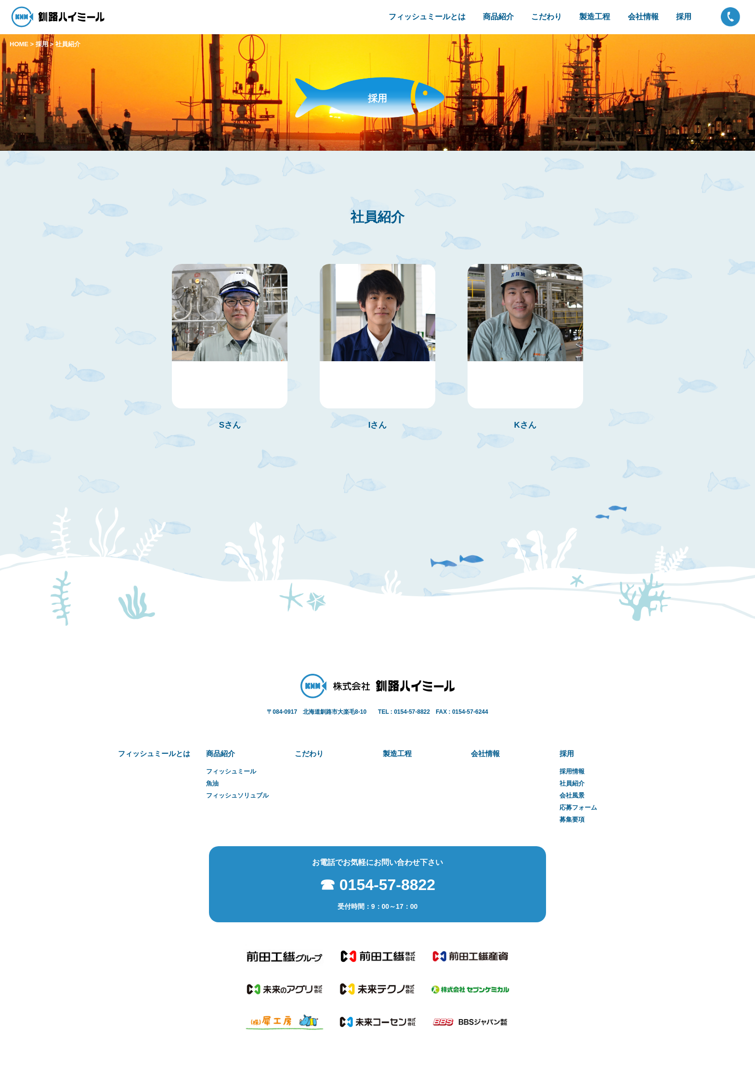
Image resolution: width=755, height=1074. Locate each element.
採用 (683, 17)
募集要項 (572, 819)
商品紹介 (498, 17)
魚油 (212, 783)
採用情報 (572, 771)
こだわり (546, 17)
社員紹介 (572, 783)
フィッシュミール (231, 771)
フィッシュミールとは (427, 17)
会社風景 (572, 795)
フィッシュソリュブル (237, 795)
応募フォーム (578, 807)
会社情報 (643, 17)
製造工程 (594, 17)
